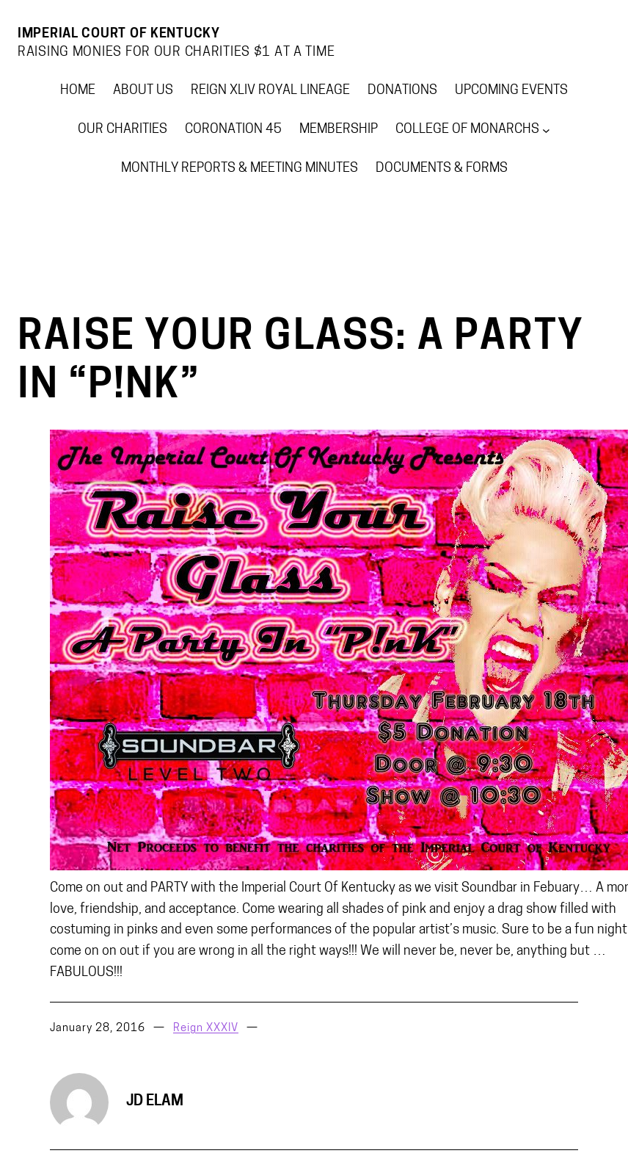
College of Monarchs (467, 129)
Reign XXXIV (205, 1028)
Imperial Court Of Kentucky (119, 34)
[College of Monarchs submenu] (546, 130)
